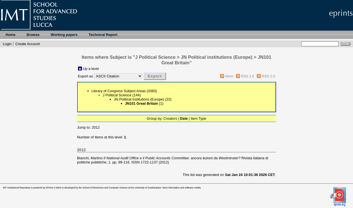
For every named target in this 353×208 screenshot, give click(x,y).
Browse (33, 35)
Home (11, 35)
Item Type (198, 118)
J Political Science (117, 95)
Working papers (64, 35)
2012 (95, 127)
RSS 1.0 (247, 76)
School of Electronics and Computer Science (105, 188)
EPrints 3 (50, 188)
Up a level (91, 69)
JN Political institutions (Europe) (139, 99)
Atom (229, 76)
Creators (170, 118)
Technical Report (103, 35)
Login (7, 44)
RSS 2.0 (268, 76)
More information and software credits (181, 188)
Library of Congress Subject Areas (119, 91)
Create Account (27, 44)
